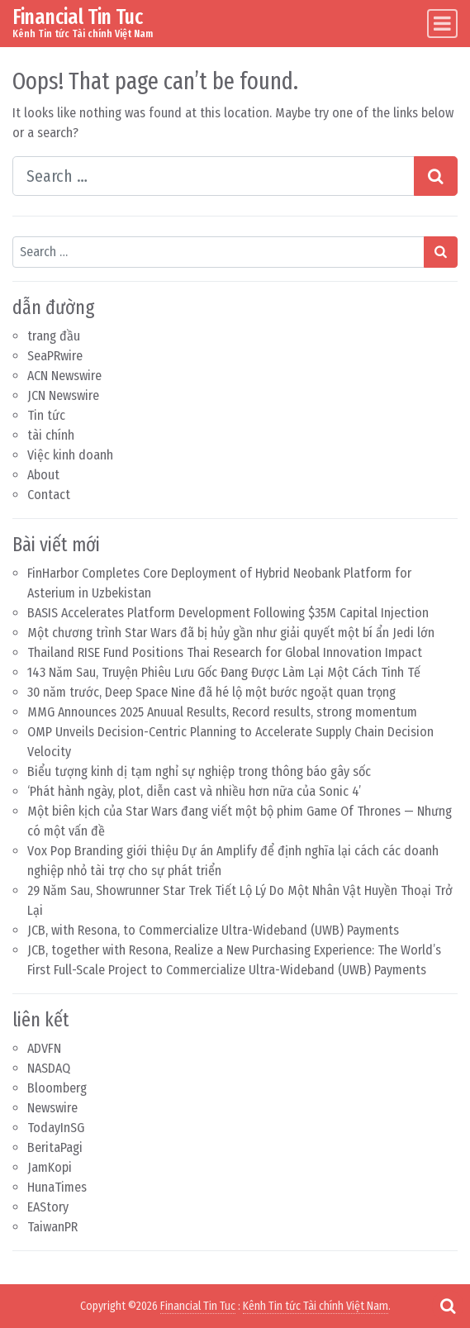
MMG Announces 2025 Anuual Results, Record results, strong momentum (222, 712)
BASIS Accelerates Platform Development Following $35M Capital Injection (228, 613)
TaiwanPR (52, 1227)
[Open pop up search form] (447, 1305)
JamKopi (49, 1167)
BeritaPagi (55, 1147)
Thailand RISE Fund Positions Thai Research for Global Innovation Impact (224, 652)
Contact (48, 494)
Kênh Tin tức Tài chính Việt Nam (315, 1306)
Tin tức (46, 415)
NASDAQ (48, 1068)
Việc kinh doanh (70, 455)
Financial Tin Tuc (77, 17)
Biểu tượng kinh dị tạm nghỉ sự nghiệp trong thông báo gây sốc (199, 771)
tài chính (50, 435)
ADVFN (44, 1048)
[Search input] (213, 176)
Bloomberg (57, 1088)
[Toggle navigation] (442, 23)
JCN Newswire (63, 395)
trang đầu (53, 336)
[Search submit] (436, 176)
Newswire (52, 1108)
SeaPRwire (55, 356)
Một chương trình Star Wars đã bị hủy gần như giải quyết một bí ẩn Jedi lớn (230, 632)
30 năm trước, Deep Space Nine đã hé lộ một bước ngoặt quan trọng (211, 692)
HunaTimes (57, 1187)
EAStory (48, 1207)
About (43, 475)
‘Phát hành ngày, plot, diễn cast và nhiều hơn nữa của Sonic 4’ (194, 791)
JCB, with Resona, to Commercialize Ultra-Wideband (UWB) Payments (213, 930)
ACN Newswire (64, 375)
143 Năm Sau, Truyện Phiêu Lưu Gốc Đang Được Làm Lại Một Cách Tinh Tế (223, 672)
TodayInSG (55, 1127)
